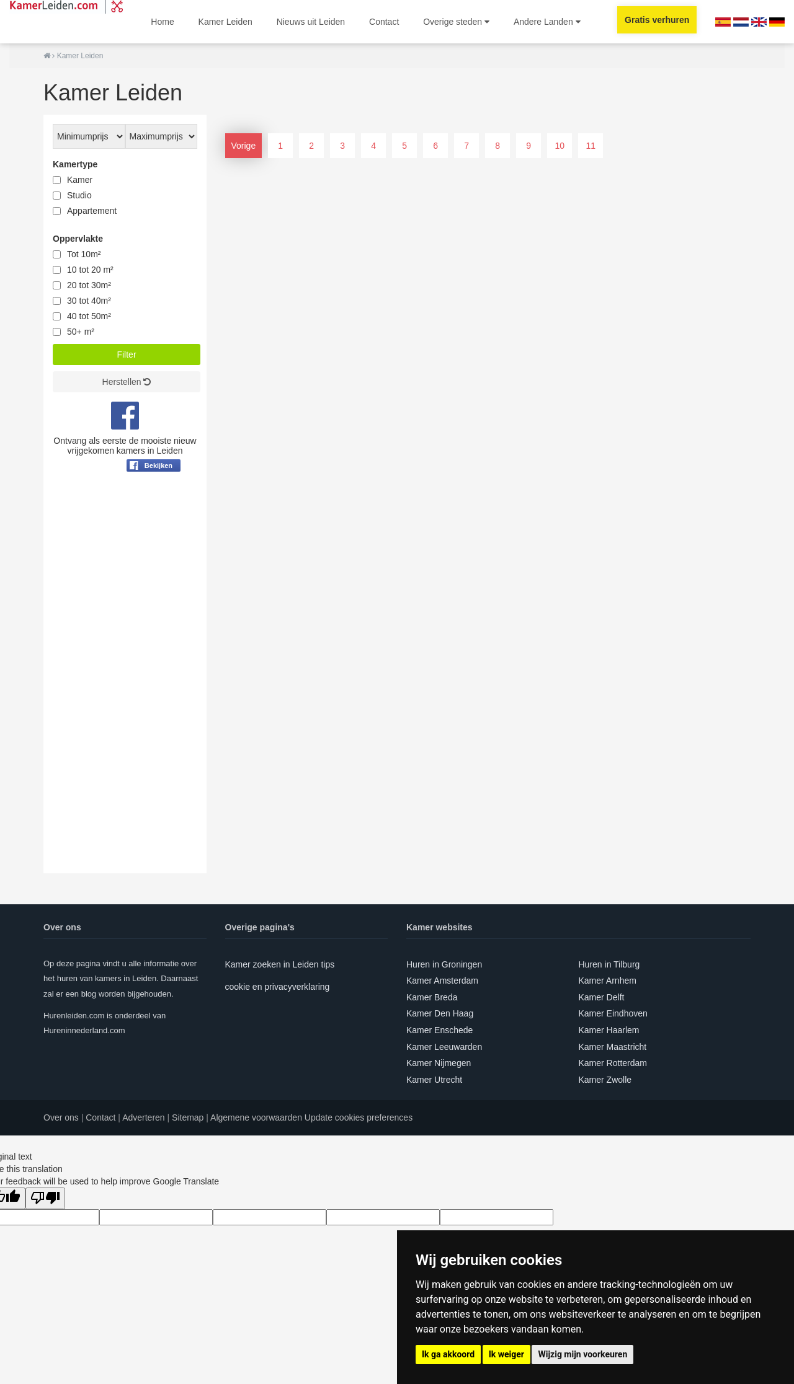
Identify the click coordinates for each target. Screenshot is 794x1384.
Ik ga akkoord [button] (448, 1354)
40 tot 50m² (89, 316)
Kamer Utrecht (434, 1080)
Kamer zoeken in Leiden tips (280, 964)
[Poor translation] (45, 1198)
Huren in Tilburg (609, 964)
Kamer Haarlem (609, 1030)
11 (591, 146)
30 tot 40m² (89, 301)
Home (162, 22)
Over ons (61, 1117)
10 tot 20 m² (90, 270)
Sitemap (187, 1117)
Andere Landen (547, 22)
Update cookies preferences (359, 1117)
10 (559, 146)
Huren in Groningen (444, 964)
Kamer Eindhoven (613, 1013)
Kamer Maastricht (613, 1047)
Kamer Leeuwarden (444, 1047)
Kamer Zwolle (605, 1080)
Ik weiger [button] (506, 1354)
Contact (384, 22)
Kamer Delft (602, 997)
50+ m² (80, 332)
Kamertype (75, 164)
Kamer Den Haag (439, 1013)
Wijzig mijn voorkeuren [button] (582, 1354)
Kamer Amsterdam (442, 980)
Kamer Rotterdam (613, 1063)
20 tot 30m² (89, 285)
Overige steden (456, 22)
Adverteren (143, 1117)
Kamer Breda (431, 997)
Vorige (243, 146)
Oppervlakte (78, 239)
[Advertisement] (125, 687)
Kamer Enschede (439, 1030)
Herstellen (126, 382)
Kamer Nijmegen (438, 1063)
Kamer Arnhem (607, 980)
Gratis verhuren (657, 20)
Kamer (79, 180)
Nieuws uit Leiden (311, 22)
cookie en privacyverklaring (277, 987)
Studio (79, 195)
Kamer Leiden (225, 22)
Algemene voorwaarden (256, 1117)
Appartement (92, 211)
